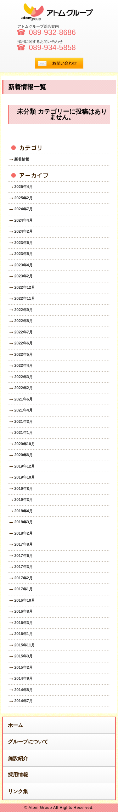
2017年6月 (23, 556)
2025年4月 (23, 187)
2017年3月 (23, 567)
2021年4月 (23, 410)
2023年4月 (23, 265)
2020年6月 (23, 455)
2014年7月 (23, 701)
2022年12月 (24, 287)
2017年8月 (23, 544)
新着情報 (21, 159)
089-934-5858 (52, 47)
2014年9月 (23, 678)
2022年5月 (23, 354)
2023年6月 (23, 243)
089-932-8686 (52, 32)
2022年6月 (23, 343)
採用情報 (18, 774)
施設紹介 (18, 758)
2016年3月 (23, 623)
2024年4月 (23, 220)
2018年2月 (23, 533)
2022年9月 (23, 310)
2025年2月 (23, 198)
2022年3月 (23, 377)
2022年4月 (23, 365)
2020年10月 (24, 444)
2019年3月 (23, 499)
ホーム (15, 725)
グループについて (28, 741)
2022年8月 (23, 321)
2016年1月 (23, 634)
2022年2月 (23, 388)
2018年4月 (23, 511)
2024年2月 (23, 231)
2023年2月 (23, 276)
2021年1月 (23, 432)
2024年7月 (23, 209)
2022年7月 (23, 332)
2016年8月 (23, 611)
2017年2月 (23, 578)
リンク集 (18, 791)
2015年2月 (23, 667)
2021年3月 (23, 421)
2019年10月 (24, 477)
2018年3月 (23, 522)
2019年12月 (24, 466)
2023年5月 (23, 254)
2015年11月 (24, 645)
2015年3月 (23, 656)
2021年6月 (23, 399)
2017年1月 (23, 589)
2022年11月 (24, 298)
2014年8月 (23, 690)
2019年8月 (23, 488)
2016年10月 (24, 600)
